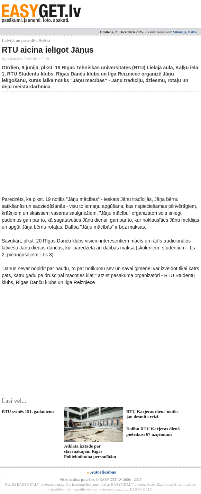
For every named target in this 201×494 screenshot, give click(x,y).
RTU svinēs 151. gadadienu (28, 411)
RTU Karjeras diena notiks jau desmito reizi (152, 414)
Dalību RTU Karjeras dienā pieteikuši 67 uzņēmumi (153, 431)
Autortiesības (103, 472)
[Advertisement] (101, 143)
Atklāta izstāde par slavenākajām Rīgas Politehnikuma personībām (90, 451)
